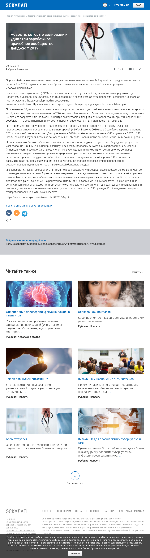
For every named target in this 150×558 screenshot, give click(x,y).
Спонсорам (64, 511)
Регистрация (121, 5)
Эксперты (55, 5)
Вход (138, 5)
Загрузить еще (75, 483)
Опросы (88, 5)
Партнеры (110, 511)
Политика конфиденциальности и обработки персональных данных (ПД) (18, 523)
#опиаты (34, 205)
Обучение (39, 5)
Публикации (72, 5)
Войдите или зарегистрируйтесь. (26, 240)
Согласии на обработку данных (45, 542)
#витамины (21, 205)
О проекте (48, 511)
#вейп (9, 205)
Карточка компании (131, 511)
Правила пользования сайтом (20, 530)
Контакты (81, 511)
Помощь (95, 511)
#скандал (46, 205)
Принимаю (75, 554)
